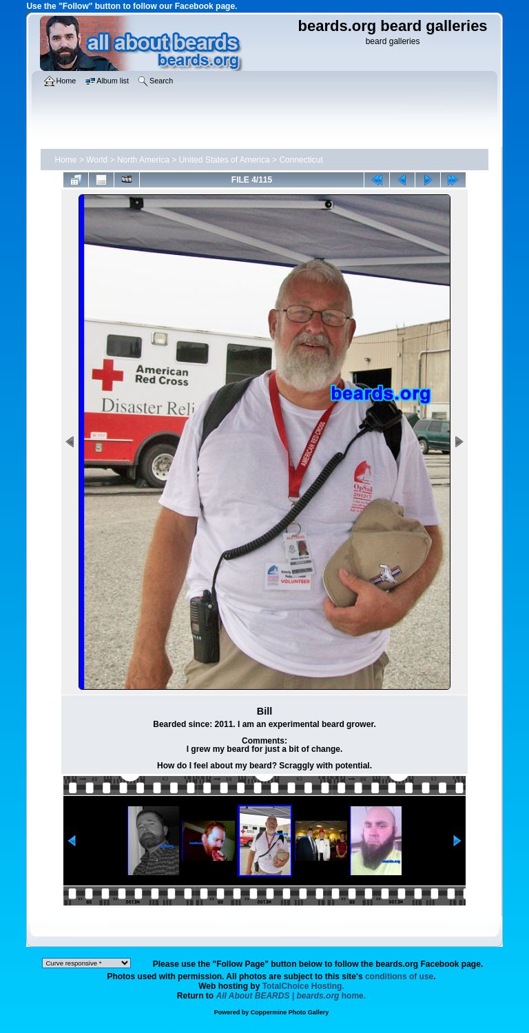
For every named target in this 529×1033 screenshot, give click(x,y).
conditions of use (399, 976)
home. (291, 996)
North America (143, 160)
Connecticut (300, 160)
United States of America (224, 160)
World (96, 160)
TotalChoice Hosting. (303, 986)
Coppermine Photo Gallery (290, 1012)
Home (65, 160)
